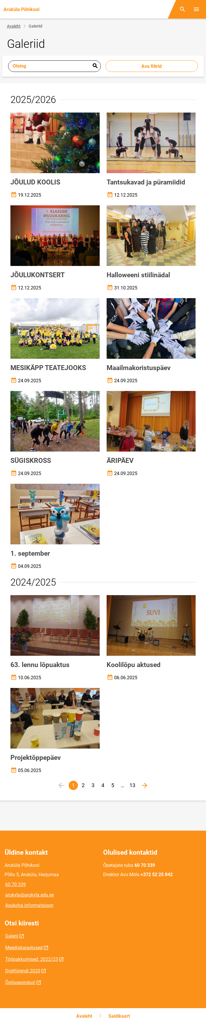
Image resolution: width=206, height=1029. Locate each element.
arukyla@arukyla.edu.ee (29, 895)
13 (133, 786)
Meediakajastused (24, 947)
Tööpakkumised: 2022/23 (31, 959)
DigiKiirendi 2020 (22, 971)
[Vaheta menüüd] (196, 9)
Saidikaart (119, 1016)
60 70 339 (15, 884)
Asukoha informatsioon (29, 905)
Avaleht (14, 26)
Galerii (11, 936)
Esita (95, 66)
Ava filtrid (151, 66)
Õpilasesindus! (20, 982)
